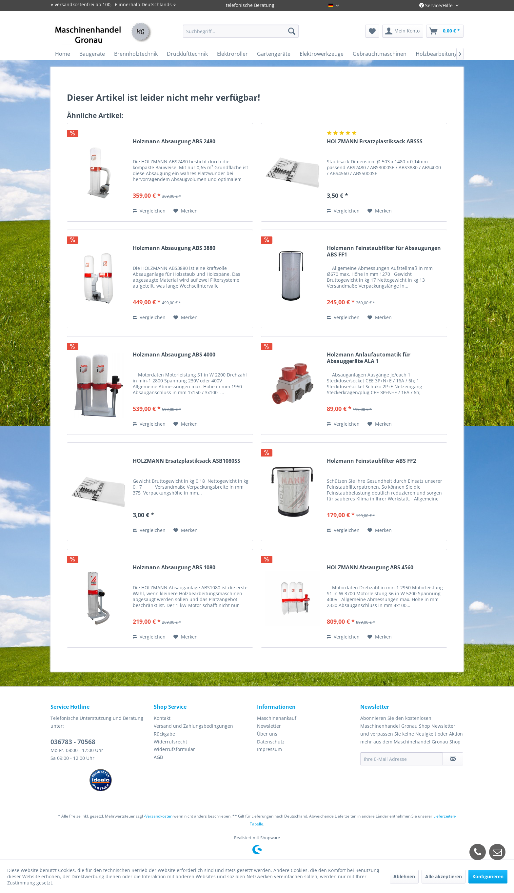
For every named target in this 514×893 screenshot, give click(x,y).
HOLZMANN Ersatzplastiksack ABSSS (375, 141)
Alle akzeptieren (443, 876)
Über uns (267, 734)
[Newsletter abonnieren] (453, 758)
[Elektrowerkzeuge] (321, 54)
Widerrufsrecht (170, 742)
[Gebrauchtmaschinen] (379, 54)
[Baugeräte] (92, 54)
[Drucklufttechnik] (187, 54)
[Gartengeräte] (273, 54)
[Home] (62, 54)
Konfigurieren (488, 876)
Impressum (269, 749)
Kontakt (162, 718)
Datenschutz (271, 742)
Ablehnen (404, 876)
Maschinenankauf (276, 718)
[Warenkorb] (445, 31)
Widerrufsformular (174, 749)
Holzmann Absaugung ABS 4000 (174, 354)
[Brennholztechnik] (135, 54)
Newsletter (269, 726)
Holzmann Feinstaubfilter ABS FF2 (371, 460)
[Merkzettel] (372, 31)
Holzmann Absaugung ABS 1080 (174, 567)
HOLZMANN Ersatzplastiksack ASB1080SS (186, 460)
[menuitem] (241, 31)
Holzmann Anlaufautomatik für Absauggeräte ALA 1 (368, 357)
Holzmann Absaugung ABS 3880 (174, 248)
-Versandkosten (158, 816)
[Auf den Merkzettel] (185, 211)
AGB (158, 757)
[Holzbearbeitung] (436, 54)
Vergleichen (149, 211)
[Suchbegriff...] (241, 31)
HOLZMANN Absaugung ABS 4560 (370, 567)
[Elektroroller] (232, 54)
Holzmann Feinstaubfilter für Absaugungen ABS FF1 (384, 251)
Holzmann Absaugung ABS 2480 (174, 141)
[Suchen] (292, 31)
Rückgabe (164, 734)
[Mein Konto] (402, 31)
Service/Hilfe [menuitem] (436, 5)
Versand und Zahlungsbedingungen (193, 726)
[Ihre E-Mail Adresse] (401, 758)
